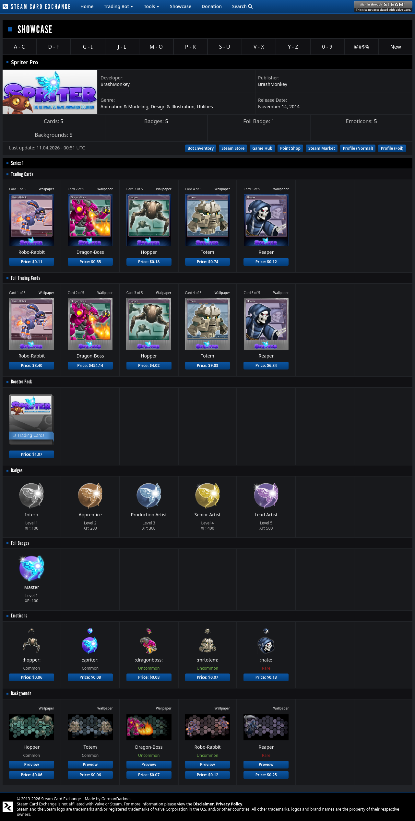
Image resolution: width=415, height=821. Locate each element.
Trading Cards (22, 174)
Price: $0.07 (207, 677)
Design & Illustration (173, 106)
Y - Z (293, 46)
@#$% (361, 46)
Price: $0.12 (266, 261)
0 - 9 (327, 46)
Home (86, 6)
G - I (88, 46)
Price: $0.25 (266, 775)
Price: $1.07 (31, 454)
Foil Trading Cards (25, 278)
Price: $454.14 (90, 365)
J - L (122, 46)
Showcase (180, 6)
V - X (259, 46)
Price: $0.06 (31, 677)
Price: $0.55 (90, 261)
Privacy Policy (229, 804)
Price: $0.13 (266, 677)
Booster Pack (21, 382)
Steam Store (232, 148)
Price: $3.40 (31, 365)
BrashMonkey (115, 84)
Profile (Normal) (358, 148)
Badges (17, 470)
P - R (190, 46)
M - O (156, 46)
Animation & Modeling (124, 106)
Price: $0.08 (90, 677)
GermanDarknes (116, 799)
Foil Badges (20, 543)
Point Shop (290, 148)
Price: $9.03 (207, 365)
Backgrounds (21, 693)
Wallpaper (46, 189)
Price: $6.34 (266, 365)
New (395, 46)
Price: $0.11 (31, 261)
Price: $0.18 (149, 261)
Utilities (205, 106)
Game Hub (262, 148)
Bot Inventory (201, 148)
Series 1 (17, 163)
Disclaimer (203, 804)
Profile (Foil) (392, 148)
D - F (53, 46)
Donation (212, 6)
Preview (31, 764)
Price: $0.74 (207, 261)
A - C (19, 46)
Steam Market (321, 148)
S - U (224, 46)
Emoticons (19, 616)
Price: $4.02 (149, 365)
